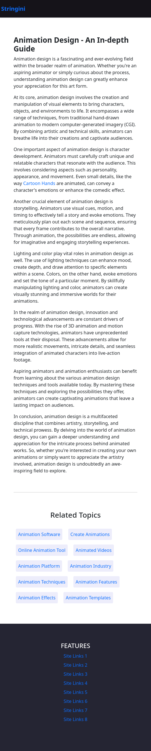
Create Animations (90, 534)
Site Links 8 (76, 719)
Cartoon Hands (39, 183)
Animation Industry (90, 566)
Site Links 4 (76, 683)
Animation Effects (37, 598)
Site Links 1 (76, 656)
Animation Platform (39, 566)
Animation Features (96, 582)
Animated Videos (94, 550)
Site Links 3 (76, 674)
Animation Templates (88, 598)
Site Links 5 (76, 692)
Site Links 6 (76, 701)
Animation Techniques (41, 582)
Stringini (13, 8)
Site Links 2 (76, 665)
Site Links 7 (76, 710)
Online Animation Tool (41, 550)
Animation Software (39, 534)
